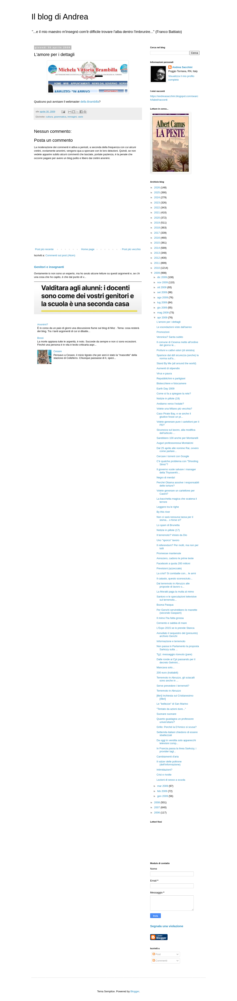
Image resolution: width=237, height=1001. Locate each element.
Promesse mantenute (168, 553)
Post (157, 954)
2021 (157, 212)
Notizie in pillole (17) (168, 530)
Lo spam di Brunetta (167, 525)
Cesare (57, 351)
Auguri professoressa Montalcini (174, 442)
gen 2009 (163, 796)
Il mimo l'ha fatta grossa (170, 618)
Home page (87, 249)
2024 (157, 197)
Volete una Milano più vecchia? (174, 408)
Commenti (160, 960)
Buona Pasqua (164, 604)
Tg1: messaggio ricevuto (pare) (174, 654)
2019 (157, 222)
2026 (157, 187)
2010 (157, 267)
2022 (157, 207)
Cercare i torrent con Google (172, 456)
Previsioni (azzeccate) (169, 568)
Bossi (40, 337)
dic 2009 (162, 277)
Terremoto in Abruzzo (168, 690)
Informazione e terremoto (170, 641)
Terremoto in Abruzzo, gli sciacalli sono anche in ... (175, 679)
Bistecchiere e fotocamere (171, 383)
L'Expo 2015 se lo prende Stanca (175, 627)
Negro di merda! (165, 477)
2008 (157, 802)
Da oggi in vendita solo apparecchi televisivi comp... (176, 742)
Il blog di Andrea (59, 16)
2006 (157, 812)
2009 (157, 272)
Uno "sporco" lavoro (167, 540)
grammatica (60, 116)
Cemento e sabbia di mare (171, 622)
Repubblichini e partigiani (170, 378)
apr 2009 (162, 317)
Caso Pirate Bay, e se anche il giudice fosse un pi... (173, 415)
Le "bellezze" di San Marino (172, 703)
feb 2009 (162, 791)
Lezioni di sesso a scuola (170, 779)
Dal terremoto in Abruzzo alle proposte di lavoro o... (173, 585)
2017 (157, 232)
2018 (157, 227)
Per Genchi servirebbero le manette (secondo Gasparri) (176, 611)
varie (80, 116)
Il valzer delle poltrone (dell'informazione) (168, 763)
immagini (72, 116)
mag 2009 (163, 312)
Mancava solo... (165, 667)
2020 (157, 217)
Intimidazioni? (164, 769)
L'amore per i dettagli (168, 321)
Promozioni (162, 331)
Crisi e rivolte (163, 774)
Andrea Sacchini (182, 67)
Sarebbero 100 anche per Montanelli (177, 437)
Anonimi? (42, 324)
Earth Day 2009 (165, 388)
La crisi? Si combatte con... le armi (176, 573)
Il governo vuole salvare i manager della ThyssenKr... (176, 471)
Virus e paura (164, 373)
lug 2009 (162, 302)
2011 (157, 262)
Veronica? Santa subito (169, 336)
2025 (157, 192)
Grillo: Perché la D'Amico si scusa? (176, 726)
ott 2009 (162, 287)
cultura (49, 116)
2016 (157, 237)
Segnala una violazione (166, 926)
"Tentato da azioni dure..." (171, 708)
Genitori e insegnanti (49, 267)
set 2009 (162, 292)
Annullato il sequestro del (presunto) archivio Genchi (177, 635)
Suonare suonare (166, 713)
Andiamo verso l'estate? (170, 403)
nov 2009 (163, 282)
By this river (163, 511)
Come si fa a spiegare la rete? (173, 393)
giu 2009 (162, 307)
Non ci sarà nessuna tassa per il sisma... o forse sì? (174, 518)
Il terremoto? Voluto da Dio (171, 535)
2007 (157, 807)
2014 (157, 247)
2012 (157, 257)
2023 (157, 202)
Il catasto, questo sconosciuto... (174, 578)
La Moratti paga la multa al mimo (175, 591)
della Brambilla (89, 101)
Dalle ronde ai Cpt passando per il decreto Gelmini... (175, 661)
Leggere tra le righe (167, 506)
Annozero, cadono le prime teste (174, 558)
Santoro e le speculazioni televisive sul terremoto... (176, 598)
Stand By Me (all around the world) (176, 363)
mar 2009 (163, 785)
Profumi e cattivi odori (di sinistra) (175, 350)
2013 (157, 252)
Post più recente (44, 249)
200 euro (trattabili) (167, 672)
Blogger (134, 991)
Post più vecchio (131, 249)
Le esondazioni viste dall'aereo (173, 327)
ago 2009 (163, 297)
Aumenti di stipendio (168, 368)
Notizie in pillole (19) (168, 398)
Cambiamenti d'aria (167, 756)
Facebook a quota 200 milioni (173, 563)
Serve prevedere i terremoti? (172, 685)
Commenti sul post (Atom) (60, 255)
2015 (157, 242)
